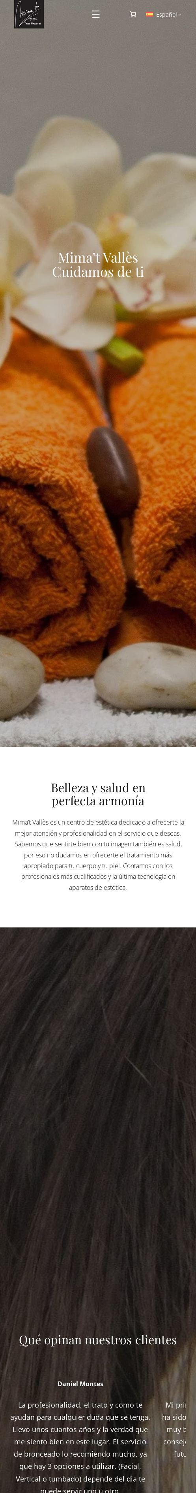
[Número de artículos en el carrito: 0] (133, 14)
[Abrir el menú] (96, 14)
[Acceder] (113, 14)
